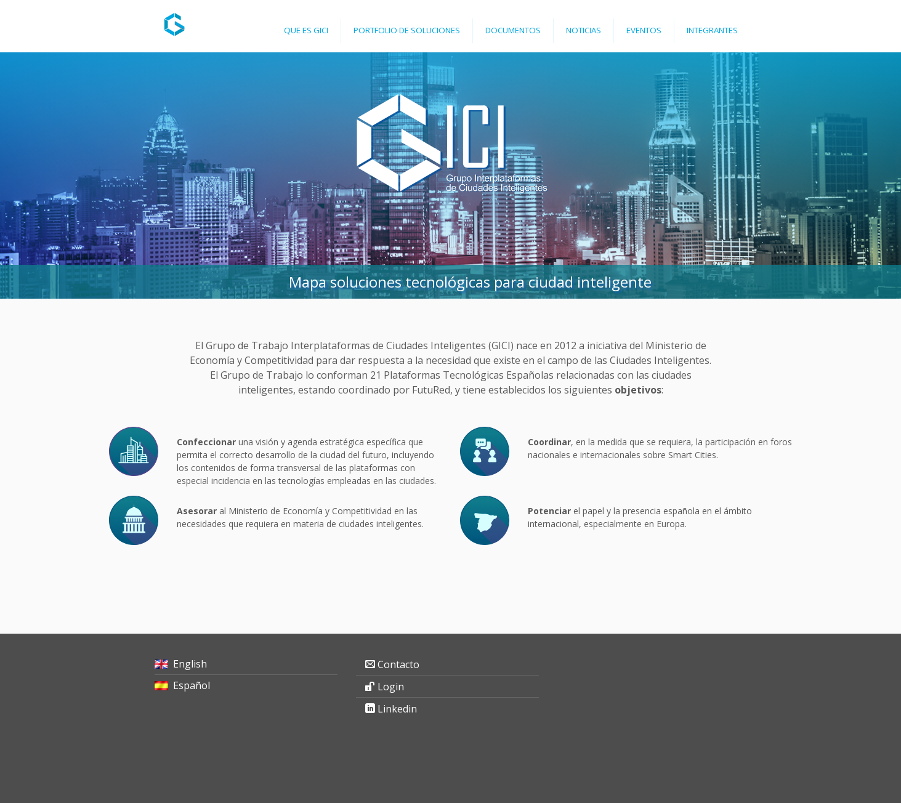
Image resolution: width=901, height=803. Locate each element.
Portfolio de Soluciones (407, 30)
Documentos (513, 30)
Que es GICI (306, 30)
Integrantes (712, 30)
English (190, 664)
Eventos (643, 30)
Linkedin (397, 709)
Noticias (583, 30)
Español (191, 685)
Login (391, 686)
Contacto (398, 664)
